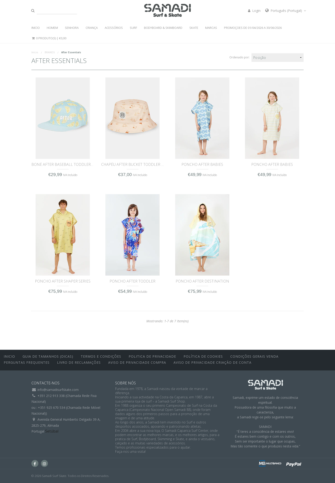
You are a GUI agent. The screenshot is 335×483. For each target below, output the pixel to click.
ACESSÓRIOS (114, 28)
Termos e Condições (101, 356)
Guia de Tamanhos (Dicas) (48, 356)
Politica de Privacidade (152, 356)
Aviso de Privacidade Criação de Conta (212, 362)
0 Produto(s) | (48, 38)
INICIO (35, 28)
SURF (133, 28)
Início (34, 52)
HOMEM (52, 28)
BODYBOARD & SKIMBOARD (163, 28)
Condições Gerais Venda (254, 356)
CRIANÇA (92, 28)
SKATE (193, 28)
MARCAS (211, 28)
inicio (9, 356)
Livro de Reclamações (79, 362)
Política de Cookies (203, 356)
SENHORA (72, 28)
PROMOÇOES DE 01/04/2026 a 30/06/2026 (253, 28)
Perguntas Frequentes (27, 362)
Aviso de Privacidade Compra (137, 362)
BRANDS (50, 52)
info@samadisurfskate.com (58, 389)
